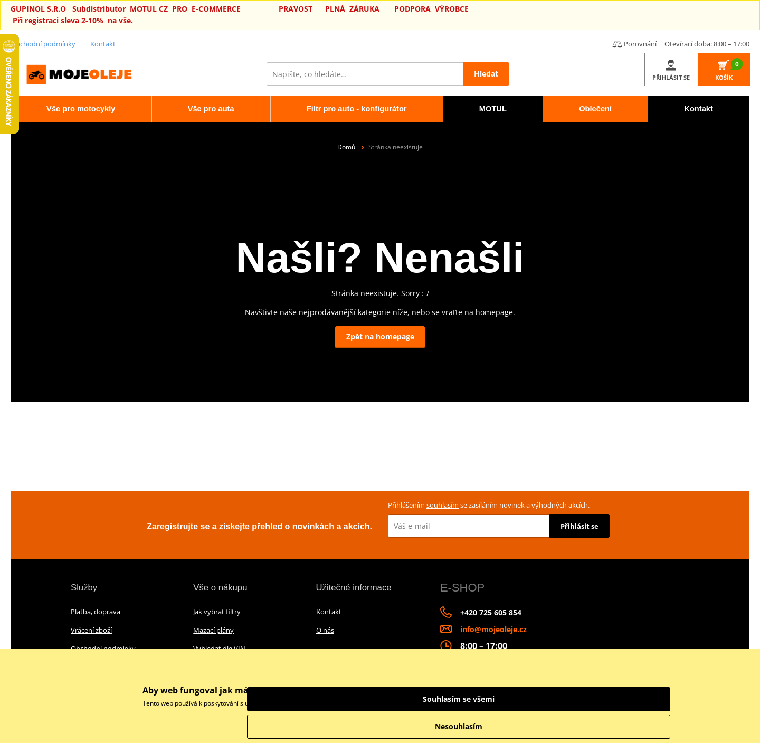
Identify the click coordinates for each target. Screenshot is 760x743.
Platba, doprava (95, 611)
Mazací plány (213, 630)
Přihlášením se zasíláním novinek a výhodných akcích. (489, 505)
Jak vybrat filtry (217, 611)
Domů (346, 146)
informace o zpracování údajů (486, 703)
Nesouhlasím (612, 726)
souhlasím (442, 505)
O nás (325, 630)
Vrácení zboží (91, 630)
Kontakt (103, 44)
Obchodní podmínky (43, 44)
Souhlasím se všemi (612, 699)
